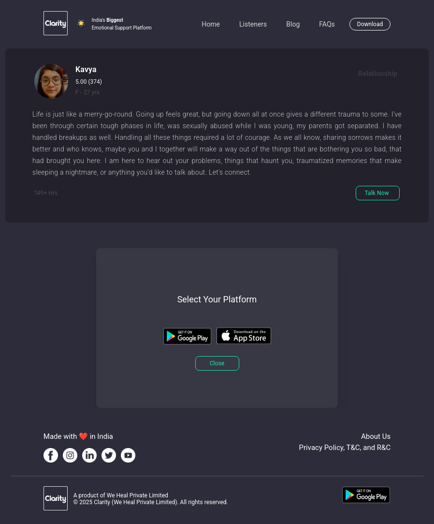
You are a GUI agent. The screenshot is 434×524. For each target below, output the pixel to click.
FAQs (327, 24)
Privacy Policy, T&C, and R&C (345, 447)
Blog (293, 24)
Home (211, 24)
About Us (376, 436)
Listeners (253, 24)
